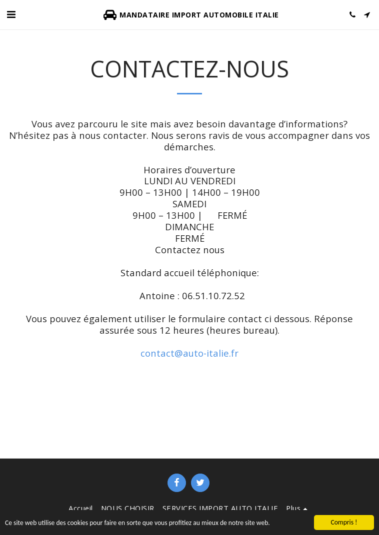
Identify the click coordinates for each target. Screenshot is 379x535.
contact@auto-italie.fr (189, 353)
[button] (11, 14)
